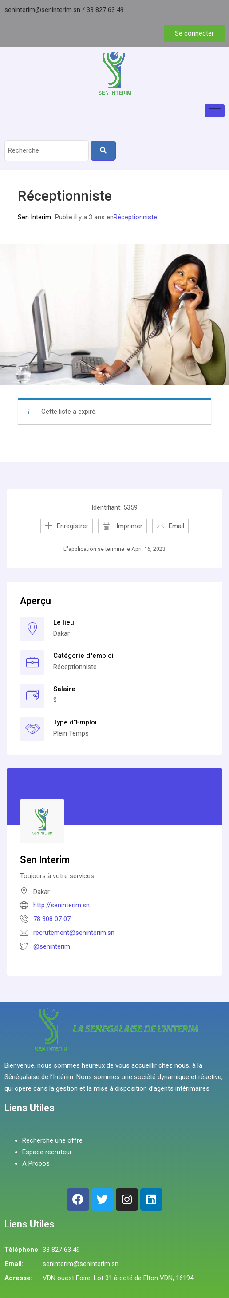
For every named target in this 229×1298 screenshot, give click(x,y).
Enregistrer (72, 526)
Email (176, 526)
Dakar (61, 633)
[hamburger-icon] (215, 110)
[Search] (103, 151)
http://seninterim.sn (61, 905)
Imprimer (128, 526)
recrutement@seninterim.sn (73, 933)
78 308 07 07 (52, 919)
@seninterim (51, 946)
